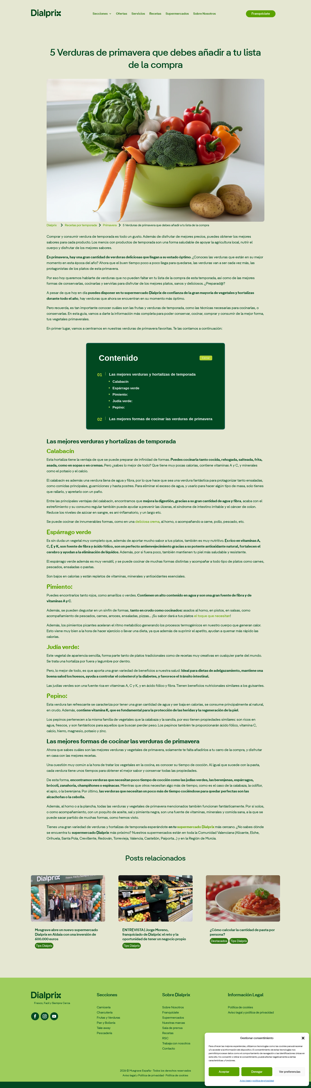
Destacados (219, 947)
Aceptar (224, 1071)
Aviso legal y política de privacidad (257, 1080)
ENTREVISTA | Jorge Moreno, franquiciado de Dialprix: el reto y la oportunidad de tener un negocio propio (154, 941)
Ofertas (121, 13)
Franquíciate (260, 13)
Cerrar (206, 358)
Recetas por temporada (81, 225)
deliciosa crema (147, 528)
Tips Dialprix (44, 952)
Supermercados (177, 13)
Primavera (110, 225)
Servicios (138, 13)
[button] (303, 1038)
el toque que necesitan (212, 622)
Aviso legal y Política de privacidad (143, 1081)
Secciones (100, 13)
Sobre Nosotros (204, 13)
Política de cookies (177, 1081)
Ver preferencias (289, 1071)
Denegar (256, 1071)
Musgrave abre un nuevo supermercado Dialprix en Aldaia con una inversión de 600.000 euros (66, 941)
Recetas (155, 13)
